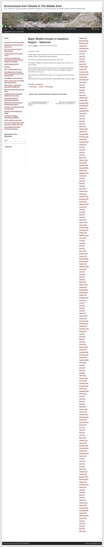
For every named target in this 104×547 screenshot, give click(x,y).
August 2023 (82, 113)
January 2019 (83, 256)
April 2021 (82, 186)
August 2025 (82, 51)
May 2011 (82, 495)
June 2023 (82, 118)
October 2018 (83, 264)
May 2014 (82, 401)
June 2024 (82, 87)
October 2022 (83, 139)
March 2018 (82, 282)
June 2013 (82, 430)
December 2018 (83, 258)
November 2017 (83, 292)
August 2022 (82, 144)
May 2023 (82, 121)
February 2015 (83, 378)
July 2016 (82, 334)
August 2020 (82, 207)
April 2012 (82, 466)
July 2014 (82, 396)
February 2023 (83, 129)
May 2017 (82, 308)
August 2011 (82, 487)
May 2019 (82, 245)
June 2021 (82, 181)
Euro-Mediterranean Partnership (13, 78)
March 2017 (82, 313)
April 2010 (82, 528)
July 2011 (82, 489)
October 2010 (83, 513)
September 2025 (84, 48)
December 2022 (83, 134)
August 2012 (82, 456)
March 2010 (82, 531)
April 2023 (82, 123)
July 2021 (82, 178)
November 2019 (83, 230)
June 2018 (82, 274)
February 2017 (83, 316)
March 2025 (82, 64)
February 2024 (83, 98)
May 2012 (82, 464)
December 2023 (83, 103)
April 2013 (82, 435)
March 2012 (82, 469)
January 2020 (83, 225)
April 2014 (82, 404)
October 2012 (83, 451)
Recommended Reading (34, 29)
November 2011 (83, 479)
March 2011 (82, 500)
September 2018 (84, 266)
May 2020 (82, 214)
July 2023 (82, 116)
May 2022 (82, 152)
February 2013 (83, 440)
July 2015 (82, 365)
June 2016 (82, 336)
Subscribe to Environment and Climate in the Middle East (60, 29)
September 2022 (84, 142)
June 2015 (82, 368)
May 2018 (82, 277)
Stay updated (50, 86)
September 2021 (84, 173)
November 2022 (83, 136)
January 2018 (83, 287)
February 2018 (83, 284)
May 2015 (82, 370)
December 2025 (83, 40)
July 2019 (82, 240)
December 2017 (83, 290)
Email (6, 140)
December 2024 (83, 72)
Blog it (41, 86)
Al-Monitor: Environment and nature (14, 42)
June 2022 (82, 149)
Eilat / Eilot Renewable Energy (12, 69)
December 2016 (83, 321)
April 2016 (82, 342)
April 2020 (82, 217)
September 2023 (84, 111)
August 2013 (82, 425)
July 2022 (82, 147)
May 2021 (82, 183)
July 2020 (82, 209)
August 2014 (82, 393)
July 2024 (82, 85)
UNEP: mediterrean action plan (13, 120)
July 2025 (82, 53)
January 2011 (83, 505)
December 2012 (83, 445)
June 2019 (82, 243)
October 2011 (83, 482)
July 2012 (82, 458)
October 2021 (83, 170)
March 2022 (82, 157)
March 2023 (82, 126)
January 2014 (83, 412)
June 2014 (82, 399)
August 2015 (82, 362)
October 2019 (83, 232)
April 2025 (82, 61)
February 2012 (83, 471)
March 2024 (82, 95)
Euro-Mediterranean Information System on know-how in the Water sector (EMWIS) (14, 73)
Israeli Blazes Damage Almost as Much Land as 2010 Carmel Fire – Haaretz (38, 103)
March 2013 (82, 438)
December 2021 (83, 165)
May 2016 (82, 339)
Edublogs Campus (96, 543)
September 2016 (84, 329)
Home (5, 29)
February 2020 (83, 222)
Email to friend (33, 86)
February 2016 (83, 347)
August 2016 (82, 331)
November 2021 (83, 168)
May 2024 (82, 90)
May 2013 (82, 432)
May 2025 (82, 59)
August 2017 (82, 300)
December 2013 (83, 414)
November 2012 (83, 448)
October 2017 (83, 295)
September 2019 (84, 235)
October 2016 (83, 326)
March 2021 (82, 188)
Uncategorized (39, 84)
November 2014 (83, 386)
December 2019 (83, 227)
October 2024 (83, 77)
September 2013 (84, 422)
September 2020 (84, 204)
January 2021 (83, 194)
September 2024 (84, 79)
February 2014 (83, 409)
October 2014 (83, 388)
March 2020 (82, 220)
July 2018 (82, 271)
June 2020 (82, 212)
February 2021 (83, 191)
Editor (35, 45)
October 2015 (83, 357)
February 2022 (83, 160)
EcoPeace (7, 67)
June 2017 (82, 305)
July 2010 (82, 521)
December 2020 (83, 196)
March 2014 (82, 406)
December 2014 (83, 383)
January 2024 (83, 100)
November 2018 (83, 261)
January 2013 (83, 443)
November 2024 (83, 74)
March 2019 (82, 251)
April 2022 (82, 155)
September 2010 (84, 515)
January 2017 (83, 318)
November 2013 (83, 417)
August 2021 (82, 175)
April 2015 (82, 373)
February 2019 (83, 253)
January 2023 (83, 131)
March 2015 (82, 375)
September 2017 (84, 297)
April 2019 (82, 248)
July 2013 (82, 427)
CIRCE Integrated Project (11, 64)
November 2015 (83, 355)
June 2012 (82, 461)
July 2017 (82, 303)
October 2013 (83, 419)
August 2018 (82, 269)
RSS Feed (96, 29)
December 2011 (83, 476)
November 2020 (83, 199)
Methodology (20, 29)
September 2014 (84, 391)
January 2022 (83, 162)
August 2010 (82, 518)
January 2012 (83, 474)
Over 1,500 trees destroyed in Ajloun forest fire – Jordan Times (66, 102)
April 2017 (82, 310)
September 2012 (84, 453)
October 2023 (83, 108)
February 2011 (83, 502)
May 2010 (82, 526)
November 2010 (83, 510)
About (11, 29)
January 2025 (83, 69)
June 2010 (82, 523)
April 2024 (82, 92)
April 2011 (82, 497)
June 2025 (82, 56)
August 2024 (82, 82)
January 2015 (83, 380)
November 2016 (83, 323)
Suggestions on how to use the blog (14, 31)
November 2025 (83, 43)
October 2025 (83, 46)
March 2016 (82, 344)
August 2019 (82, 238)
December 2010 (83, 508)
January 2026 (83, 38)
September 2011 (84, 484)
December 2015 (83, 352)
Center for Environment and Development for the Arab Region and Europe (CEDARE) (13, 59)
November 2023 (83, 105)
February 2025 (83, 66)
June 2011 (82, 492)
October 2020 (83, 201)
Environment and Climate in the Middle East (33, 6)
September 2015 (84, 360)
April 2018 (82, 279)
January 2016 (83, 349)
